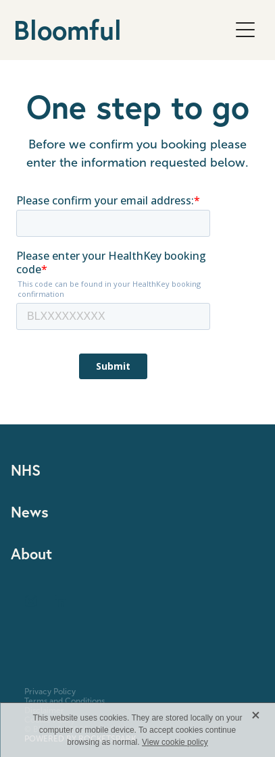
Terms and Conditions (64, 701)
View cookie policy (175, 742)
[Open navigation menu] (245, 29)
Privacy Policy (50, 691)
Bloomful (68, 29)
